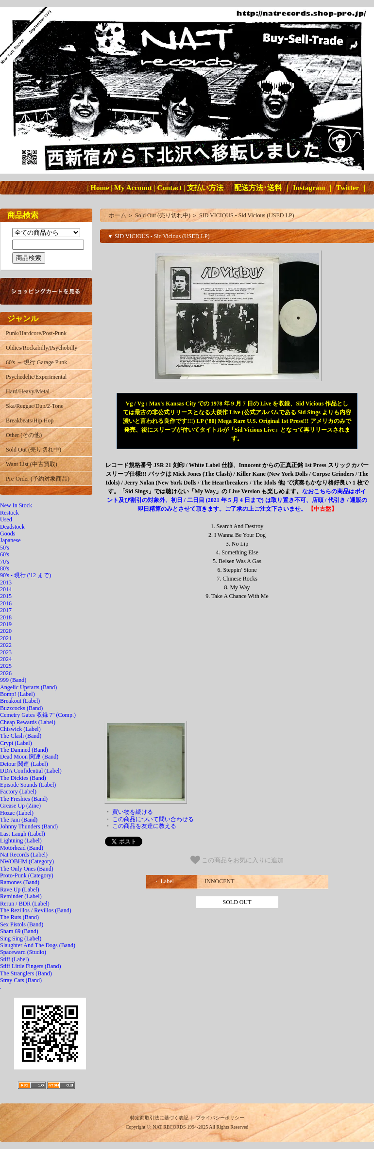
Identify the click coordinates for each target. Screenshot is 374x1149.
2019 (6, 624)
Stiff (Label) (14, 959)
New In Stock (16, 505)
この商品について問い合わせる (153, 819)
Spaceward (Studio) (23, 952)
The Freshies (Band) (24, 798)
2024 (6, 659)
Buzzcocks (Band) (21, 708)
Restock (9, 512)
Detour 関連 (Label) (24, 764)
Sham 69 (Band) (19, 931)
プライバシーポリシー (220, 1117)
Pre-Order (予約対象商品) (37, 478)
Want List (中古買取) (31, 464)
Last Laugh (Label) (22, 833)
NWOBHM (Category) (27, 861)
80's (4, 568)
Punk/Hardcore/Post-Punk (36, 333)
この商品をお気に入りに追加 (237, 860)
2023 (6, 652)
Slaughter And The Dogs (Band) (37, 945)
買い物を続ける (132, 812)
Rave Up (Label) (19, 889)
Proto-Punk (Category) (26, 875)
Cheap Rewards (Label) (27, 722)
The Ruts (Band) (19, 917)
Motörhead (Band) (21, 847)
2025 (6, 666)
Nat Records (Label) (24, 854)
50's (4, 547)
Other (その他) (24, 435)
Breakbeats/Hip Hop (29, 420)
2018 (6, 617)
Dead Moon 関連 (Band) (29, 756)
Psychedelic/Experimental (36, 376)
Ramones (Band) (19, 882)
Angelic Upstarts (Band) (28, 687)
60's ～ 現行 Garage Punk (36, 362)
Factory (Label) (18, 791)
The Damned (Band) (24, 749)
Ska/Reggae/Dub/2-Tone (34, 406)
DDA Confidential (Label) (31, 770)
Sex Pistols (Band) (21, 924)
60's (4, 554)
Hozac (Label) (17, 812)
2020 (6, 631)
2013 (6, 582)
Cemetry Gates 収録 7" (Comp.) (38, 715)
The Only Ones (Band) (26, 868)
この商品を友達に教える (144, 826)
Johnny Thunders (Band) (29, 826)
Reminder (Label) (21, 896)
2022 (6, 645)
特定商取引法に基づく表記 (159, 1117)
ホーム (117, 215)
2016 (6, 603)
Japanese (10, 540)
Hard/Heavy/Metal (28, 391)
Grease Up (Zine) (20, 805)
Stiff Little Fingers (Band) (30, 966)
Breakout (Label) (20, 700)
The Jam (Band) (18, 819)
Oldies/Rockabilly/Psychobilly (41, 347)
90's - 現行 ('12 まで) (25, 575)
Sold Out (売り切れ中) (33, 449)
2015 (6, 596)
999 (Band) (13, 680)
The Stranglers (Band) (26, 973)
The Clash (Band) (20, 735)
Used (6, 519)
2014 (6, 589)
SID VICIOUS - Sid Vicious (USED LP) (246, 215)
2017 (6, 610)
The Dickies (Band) (23, 778)
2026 (6, 673)
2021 (6, 638)
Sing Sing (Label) (20, 938)
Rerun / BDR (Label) (25, 903)
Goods (7, 533)
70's (4, 561)
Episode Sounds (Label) (28, 784)
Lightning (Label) (21, 840)
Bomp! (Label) (17, 694)
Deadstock (12, 526)
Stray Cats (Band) (21, 980)
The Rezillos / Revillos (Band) (35, 910)
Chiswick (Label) (20, 729)
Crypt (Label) (16, 743)
